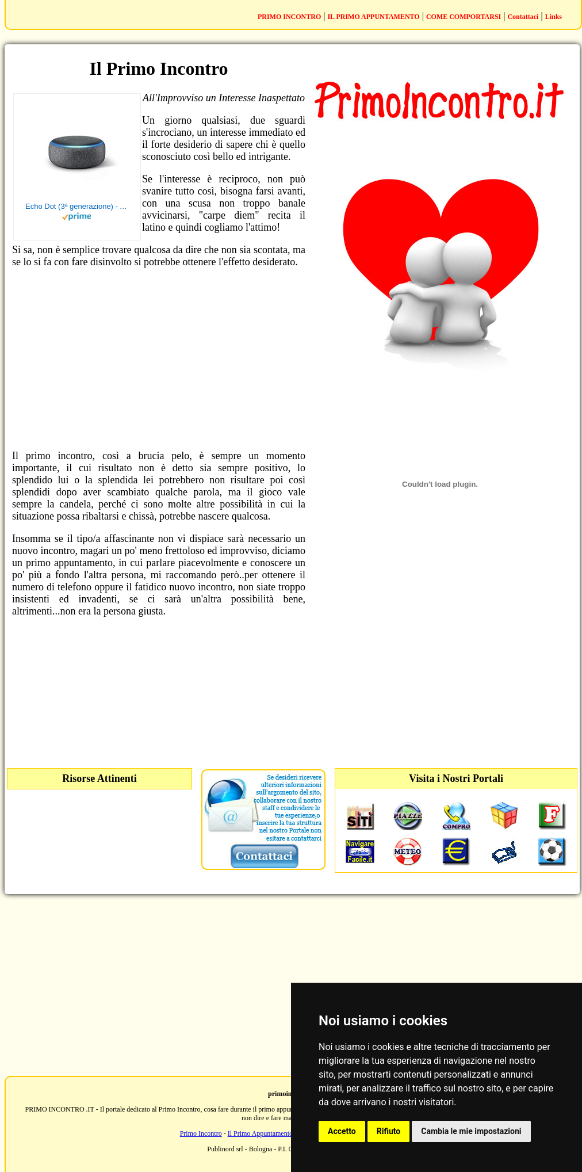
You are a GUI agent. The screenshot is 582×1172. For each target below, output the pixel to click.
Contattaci (522, 17)
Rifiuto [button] (389, 1131)
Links (553, 17)
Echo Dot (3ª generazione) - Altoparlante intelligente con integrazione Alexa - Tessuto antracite (77, 206)
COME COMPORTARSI (463, 17)
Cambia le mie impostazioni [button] (471, 1131)
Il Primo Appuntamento (260, 1133)
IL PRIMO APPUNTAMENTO (373, 17)
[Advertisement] (158, 359)
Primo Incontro (201, 1133)
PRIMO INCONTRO (289, 17)
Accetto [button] (342, 1131)
